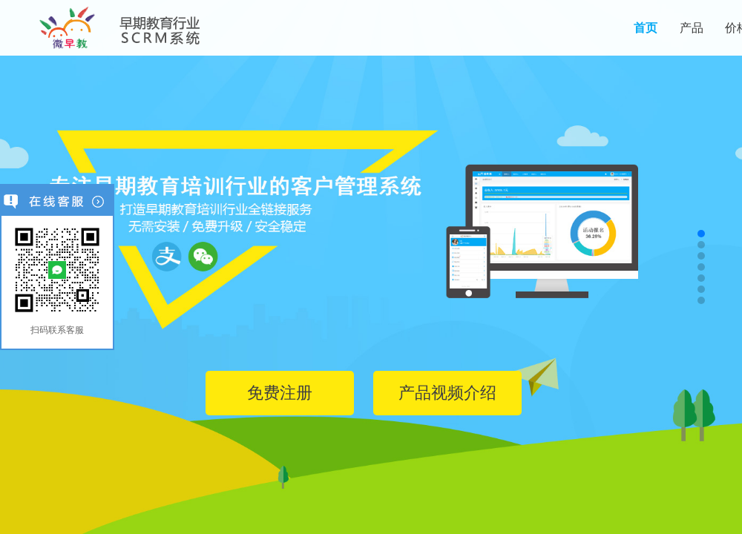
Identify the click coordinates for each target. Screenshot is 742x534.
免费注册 (279, 392)
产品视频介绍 (447, 392)
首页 (645, 28)
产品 (691, 28)
